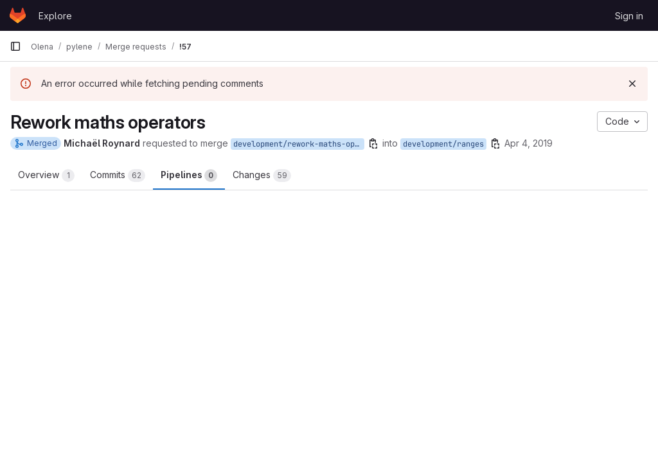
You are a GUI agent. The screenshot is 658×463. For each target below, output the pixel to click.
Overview (46, 175)
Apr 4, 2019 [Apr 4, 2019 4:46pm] (528, 143)
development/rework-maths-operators (298, 144)
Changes (262, 175)
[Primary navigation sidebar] (15, 46)
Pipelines (189, 175)
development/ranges (443, 144)
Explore (55, 15)
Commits (117, 175)
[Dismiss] (632, 83)
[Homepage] (17, 15)
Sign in (629, 15)
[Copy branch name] (373, 143)
